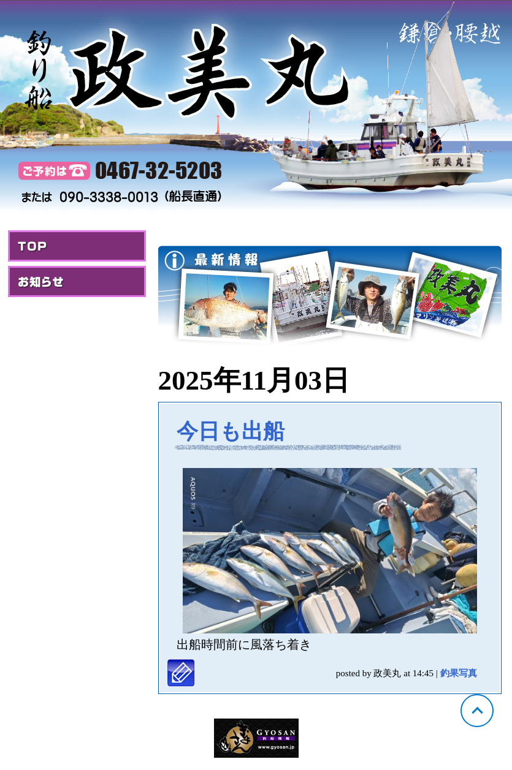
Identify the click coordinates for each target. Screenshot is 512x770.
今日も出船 (231, 432)
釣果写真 (458, 673)
